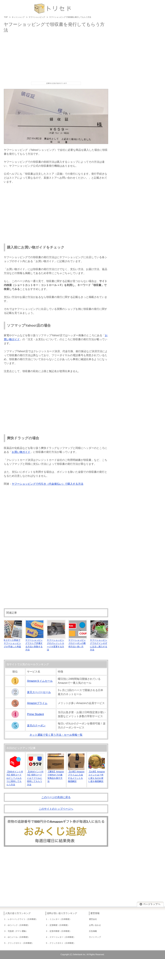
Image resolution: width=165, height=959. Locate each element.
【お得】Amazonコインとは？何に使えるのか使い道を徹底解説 (96, 774)
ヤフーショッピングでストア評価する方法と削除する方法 (34, 643)
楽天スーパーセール (39, 692)
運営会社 (93, 919)
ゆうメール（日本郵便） (19, 937)
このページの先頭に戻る (56, 797)
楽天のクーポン (36, 725)
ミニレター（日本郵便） (60, 919)
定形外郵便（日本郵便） (60, 931)
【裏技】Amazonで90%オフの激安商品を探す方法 (55, 774)
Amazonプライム (37, 703)
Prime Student (35, 714)
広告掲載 (93, 931)
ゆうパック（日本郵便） (19, 925)
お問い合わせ (95, 925)
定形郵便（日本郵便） (59, 925)
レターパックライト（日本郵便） (23, 919)
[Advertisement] (56, 57)
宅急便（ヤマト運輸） (18, 931)
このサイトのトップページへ (56, 808)
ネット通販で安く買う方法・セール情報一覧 (55, 734)
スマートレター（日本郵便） (62, 937)
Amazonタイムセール (40, 680)
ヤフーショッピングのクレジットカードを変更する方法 (56, 643)
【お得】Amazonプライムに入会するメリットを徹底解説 (76, 774)
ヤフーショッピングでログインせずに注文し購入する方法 (99, 643)
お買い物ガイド (21, 452)
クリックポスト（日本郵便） (21, 943)
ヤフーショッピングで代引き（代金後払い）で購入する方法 (47, 483)
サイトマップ (95, 937)
